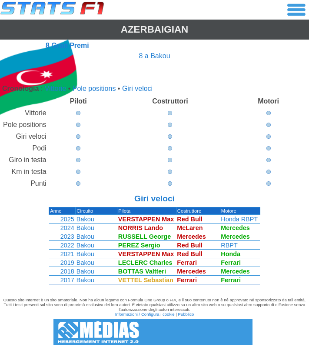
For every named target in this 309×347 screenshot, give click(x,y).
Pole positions (94, 88)
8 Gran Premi (67, 45)
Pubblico (186, 314)
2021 (67, 253)
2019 (67, 262)
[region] (154, 248)
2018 (67, 271)
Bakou (85, 219)
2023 (67, 236)
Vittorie (55, 88)
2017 (67, 280)
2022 (67, 245)
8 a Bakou (154, 56)
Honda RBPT (240, 219)
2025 (67, 219)
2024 (67, 227)
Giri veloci (137, 88)
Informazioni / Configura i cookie (145, 314)
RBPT (230, 245)
